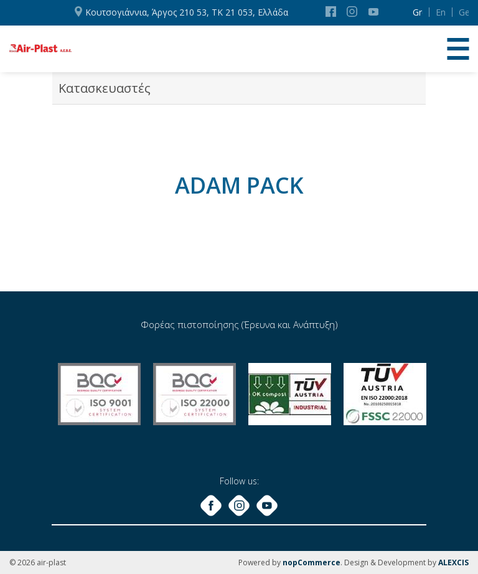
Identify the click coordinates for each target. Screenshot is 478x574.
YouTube (373, 12)
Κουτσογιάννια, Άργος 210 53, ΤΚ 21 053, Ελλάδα (186, 12)
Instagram (352, 11)
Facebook (331, 11)
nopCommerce (311, 562)
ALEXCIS (453, 562)
